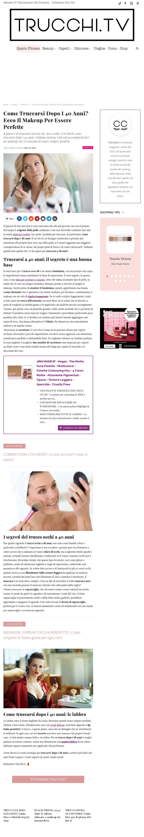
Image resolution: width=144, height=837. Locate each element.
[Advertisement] (72, 77)
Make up (88, 147)
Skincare (79, 48)
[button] (107, 276)
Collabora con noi (63, 2)
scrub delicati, (57, 726)
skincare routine (21, 234)
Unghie (98, 48)
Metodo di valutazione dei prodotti (26, 2)
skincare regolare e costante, (30, 279)
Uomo (111, 48)
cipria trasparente (38, 296)
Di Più (124, 48)
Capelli (61, 48)
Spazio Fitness (24, 48)
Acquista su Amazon (75, 429)
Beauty (44, 48)
